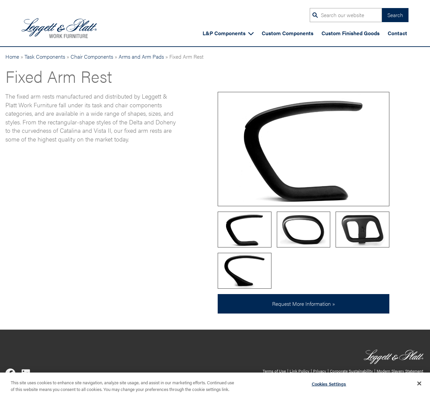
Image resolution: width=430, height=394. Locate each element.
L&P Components (228, 33)
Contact (397, 33)
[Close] (419, 385)
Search (395, 15)
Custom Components (287, 33)
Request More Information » (303, 303)
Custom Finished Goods (350, 33)
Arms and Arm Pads (141, 56)
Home (12, 56)
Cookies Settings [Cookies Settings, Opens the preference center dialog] (329, 385)
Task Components (45, 56)
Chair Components (92, 56)
